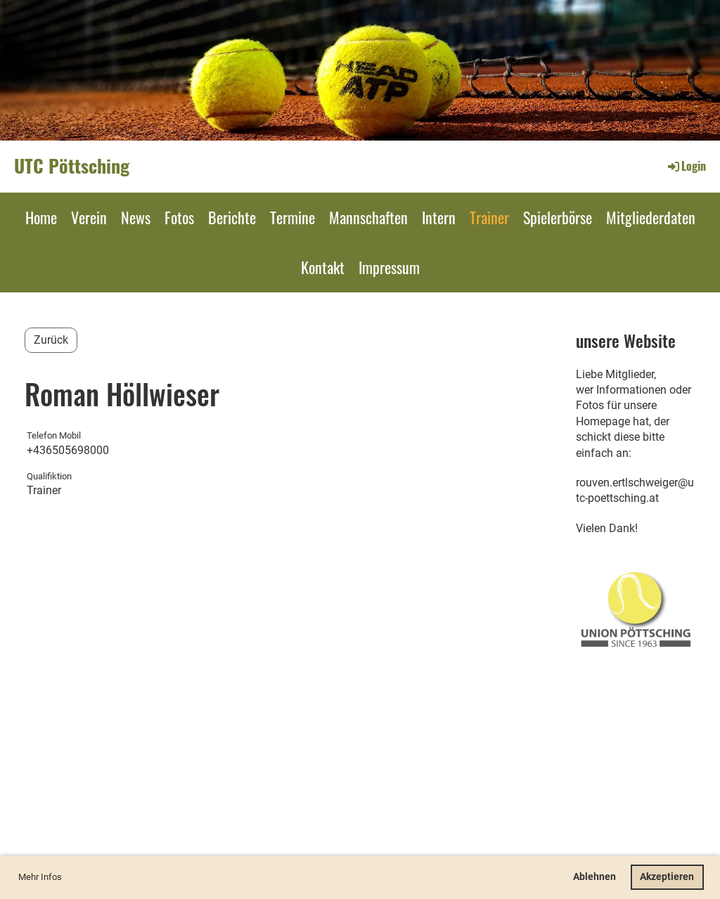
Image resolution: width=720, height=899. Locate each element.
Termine (292, 217)
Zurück (51, 340)
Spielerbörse (557, 217)
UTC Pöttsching (71, 166)
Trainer (489, 217)
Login (686, 165)
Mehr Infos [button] (40, 877)
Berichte (232, 217)
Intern (439, 217)
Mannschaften (368, 217)
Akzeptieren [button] (667, 877)
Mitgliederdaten (650, 217)
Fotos (179, 217)
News (135, 217)
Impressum (389, 267)
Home (41, 217)
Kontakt (323, 267)
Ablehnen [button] (594, 877)
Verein (89, 217)
